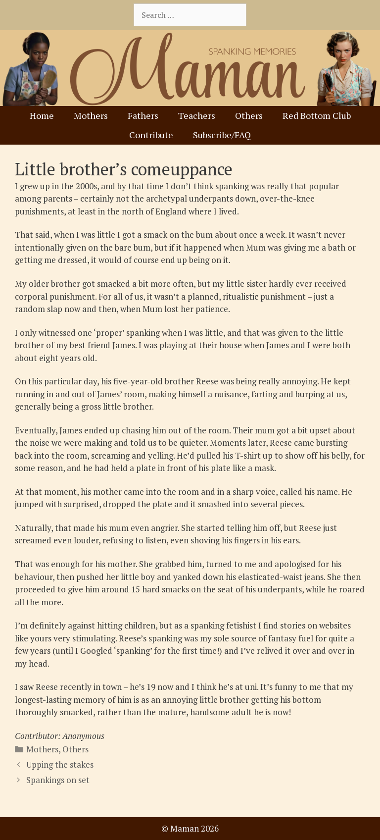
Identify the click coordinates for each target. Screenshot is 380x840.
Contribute (151, 135)
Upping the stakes (60, 764)
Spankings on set (58, 780)
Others (249, 115)
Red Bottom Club (317, 115)
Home (42, 115)
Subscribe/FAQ (222, 135)
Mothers (91, 115)
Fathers (143, 115)
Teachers (196, 115)
